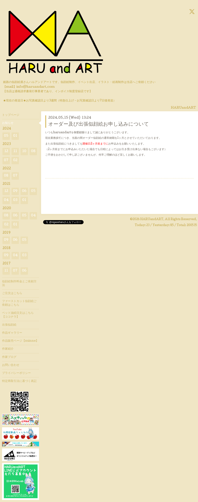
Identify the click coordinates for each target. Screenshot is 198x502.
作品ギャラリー (12, 333)
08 (33, 151)
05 (6, 136)
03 (15, 200)
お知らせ (8, 123)
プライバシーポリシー (16, 373)
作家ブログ (9, 357)
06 (24, 191)
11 (15, 151)
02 (15, 160)
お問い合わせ (10, 365)
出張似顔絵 (9, 325)
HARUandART (151, 219)
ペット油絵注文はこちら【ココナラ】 (18, 314)
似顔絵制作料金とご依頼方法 (19, 283)
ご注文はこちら (12, 293)
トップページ (10, 115)
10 (24, 151)
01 (15, 136)
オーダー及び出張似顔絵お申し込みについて (98, 124)
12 (6, 151)
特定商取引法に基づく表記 (19, 381)
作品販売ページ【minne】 (20, 341)
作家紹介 (8, 349)
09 (15, 191)
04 (6, 200)
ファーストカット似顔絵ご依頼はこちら (19, 303)
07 (6, 160)
